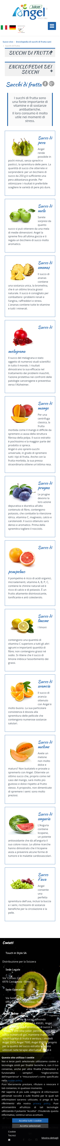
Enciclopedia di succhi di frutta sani (33, 41)
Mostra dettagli (49, 1137)
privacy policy (41, 1103)
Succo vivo (8, 41)
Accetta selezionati (30, 1125)
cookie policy (15, 1080)
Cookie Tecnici (12, 1133)
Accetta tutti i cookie (30, 1120)
